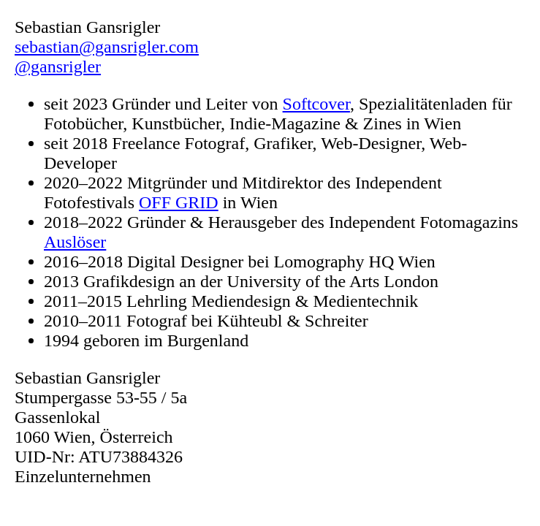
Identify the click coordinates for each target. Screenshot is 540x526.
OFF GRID (178, 202)
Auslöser (75, 241)
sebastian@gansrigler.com (107, 46)
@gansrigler (58, 66)
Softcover (316, 103)
